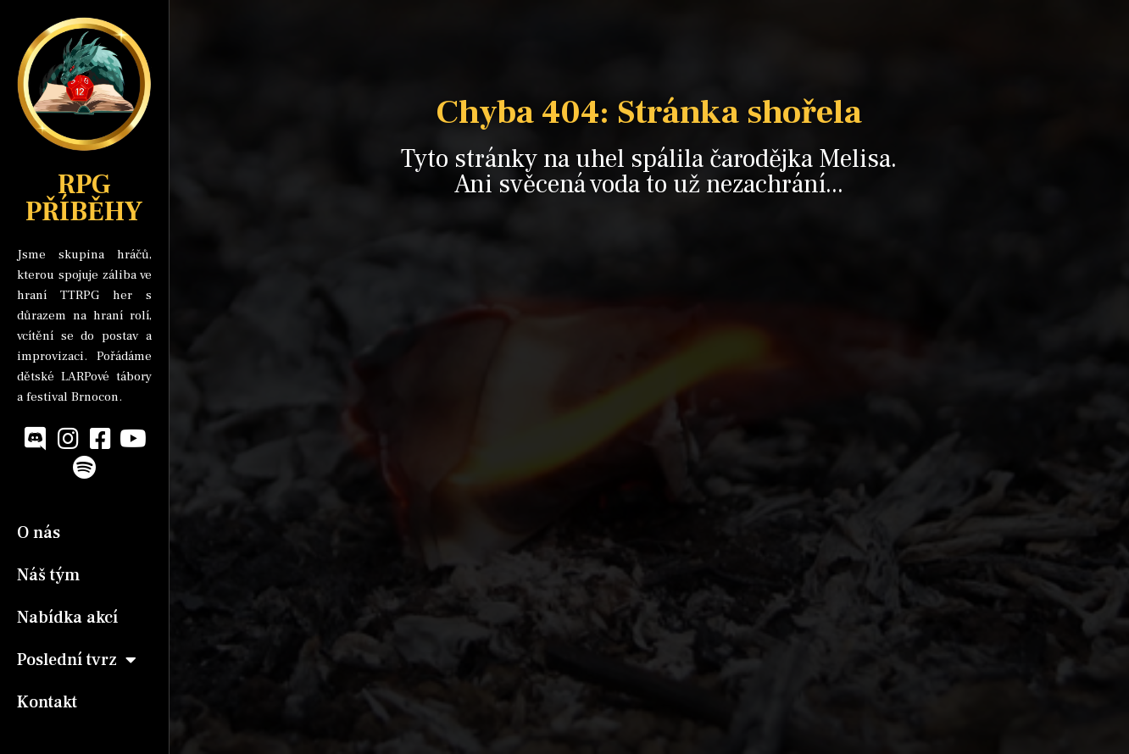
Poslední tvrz (76, 660)
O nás (38, 533)
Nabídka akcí (67, 618)
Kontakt (47, 702)
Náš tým (48, 575)
